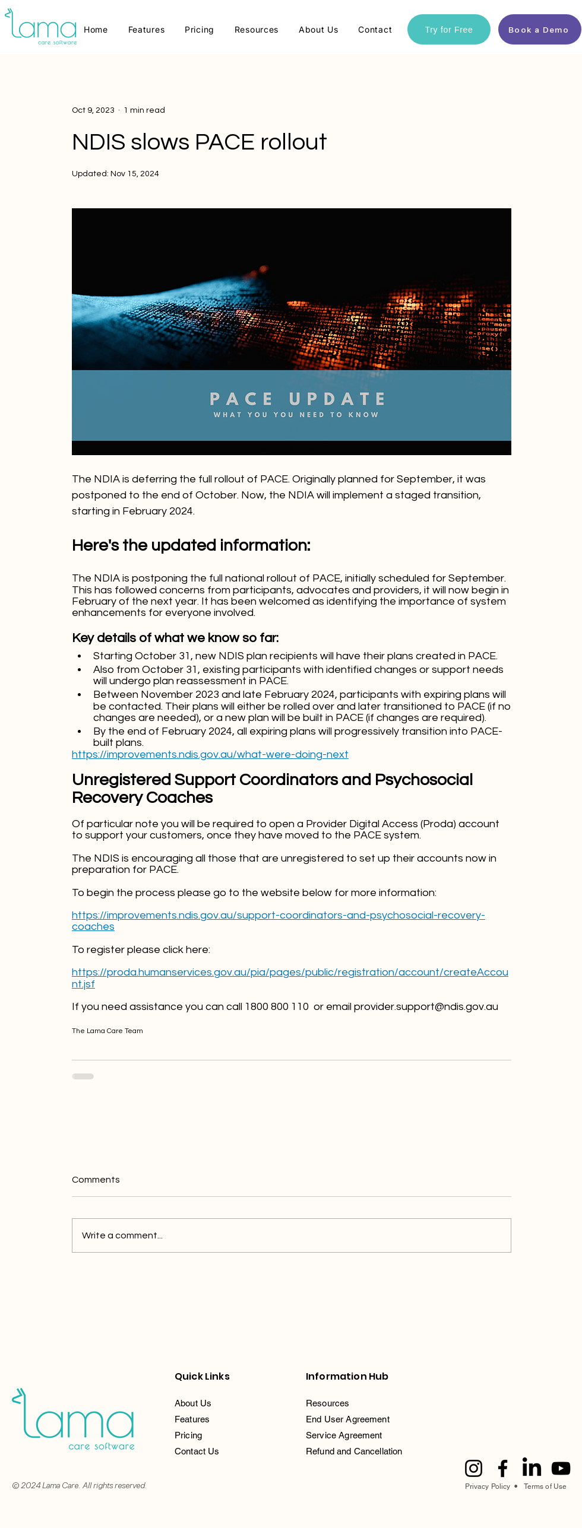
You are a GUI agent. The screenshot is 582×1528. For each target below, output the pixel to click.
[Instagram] (473, 1468)
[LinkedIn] (531, 1468)
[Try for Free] (449, 29)
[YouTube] (560, 1468)
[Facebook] (502, 1468)
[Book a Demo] (539, 29)
